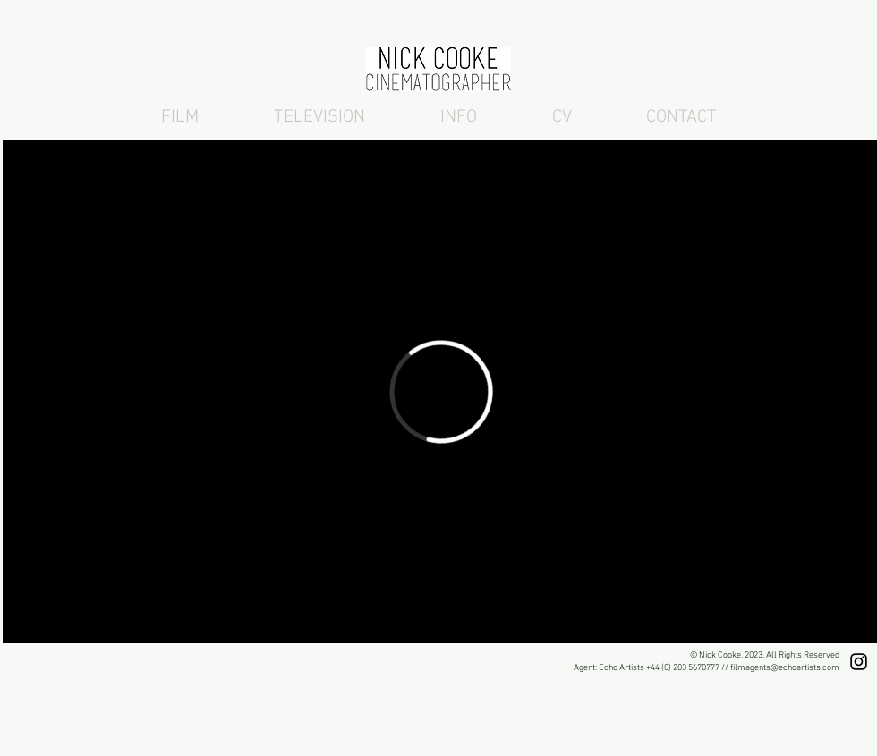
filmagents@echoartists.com (784, 668)
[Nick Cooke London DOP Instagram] (858, 661)
